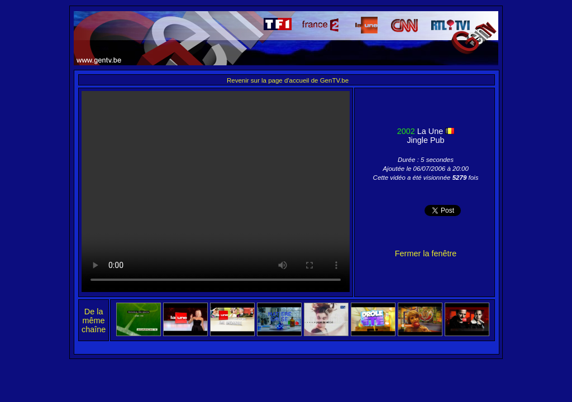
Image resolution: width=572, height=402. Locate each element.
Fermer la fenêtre (425, 253)
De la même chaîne (94, 320)
